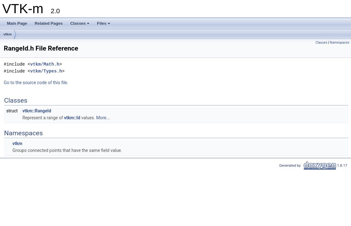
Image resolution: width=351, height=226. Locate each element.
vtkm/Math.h (44, 64)
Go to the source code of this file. (36, 82)
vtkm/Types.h (46, 71)
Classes (79, 23)
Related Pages (49, 23)
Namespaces (339, 42)
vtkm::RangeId (36, 110)
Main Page (17, 23)
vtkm (7, 34)
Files (103, 23)
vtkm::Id (72, 117)
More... (103, 117)
